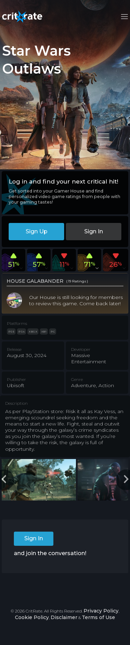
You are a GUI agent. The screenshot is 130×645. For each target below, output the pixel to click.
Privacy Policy (101, 611)
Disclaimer (64, 617)
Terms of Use (98, 617)
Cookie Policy (32, 617)
